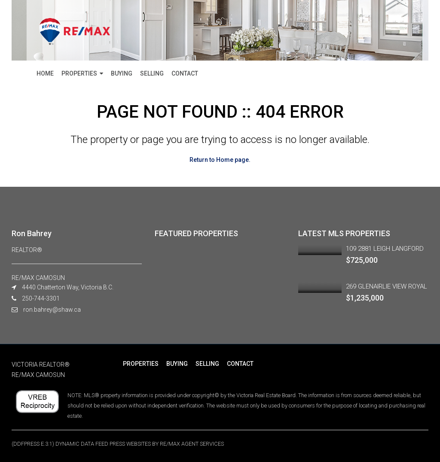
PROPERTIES (79, 73)
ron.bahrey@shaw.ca (52, 309)
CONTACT (184, 73)
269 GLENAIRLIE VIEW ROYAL (386, 286)
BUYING (121, 73)
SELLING (152, 73)
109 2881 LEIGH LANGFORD (385, 248)
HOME (45, 73)
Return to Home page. (220, 159)
